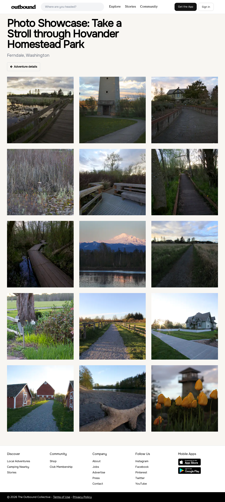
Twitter (140, 478)
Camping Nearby (18, 467)
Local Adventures (18, 461)
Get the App (185, 6)
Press (96, 478)
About (96, 461)
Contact (97, 483)
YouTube (141, 483)
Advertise (98, 472)
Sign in (206, 7)
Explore (115, 6)
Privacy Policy (82, 497)
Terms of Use (61, 497)
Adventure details (23, 66)
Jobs (95, 467)
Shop (53, 461)
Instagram (141, 461)
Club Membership (61, 467)
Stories (130, 6)
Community (149, 6)
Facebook (142, 467)
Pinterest (141, 472)
